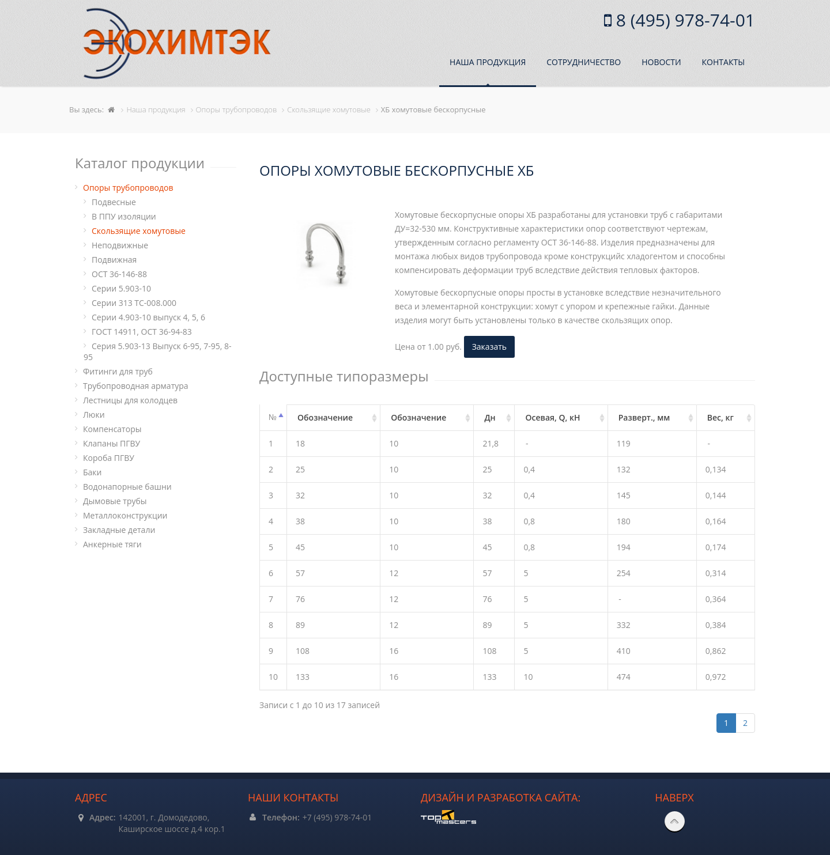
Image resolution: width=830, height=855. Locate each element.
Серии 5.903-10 (121, 288)
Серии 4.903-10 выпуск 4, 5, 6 (148, 317)
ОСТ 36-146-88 (119, 273)
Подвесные (114, 201)
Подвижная (114, 259)
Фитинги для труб (118, 371)
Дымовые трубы (115, 500)
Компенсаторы (112, 428)
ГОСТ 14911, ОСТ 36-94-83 (142, 331)
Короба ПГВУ (108, 457)
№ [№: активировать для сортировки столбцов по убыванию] (273, 416)
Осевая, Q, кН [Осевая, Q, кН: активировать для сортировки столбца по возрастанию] (552, 417)
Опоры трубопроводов (128, 187)
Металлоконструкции (125, 515)
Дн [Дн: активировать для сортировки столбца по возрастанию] (489, 417)
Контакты (723, 61)
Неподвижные (120, 245)
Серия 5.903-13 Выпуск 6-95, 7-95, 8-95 (158, 351)
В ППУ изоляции (124, 216)
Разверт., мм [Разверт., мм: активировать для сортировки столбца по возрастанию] (644, 417)
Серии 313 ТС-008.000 (134, 302)
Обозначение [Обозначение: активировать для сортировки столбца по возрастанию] (325, 417)
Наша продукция (488, 61)
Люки (94, 414)
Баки (92, 472)
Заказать (489, 346)
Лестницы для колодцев (130, 400)
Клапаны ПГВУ (111, 443)
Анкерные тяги (112, 544)
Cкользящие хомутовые (139, 230)
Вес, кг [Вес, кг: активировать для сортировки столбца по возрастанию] (720, 417)
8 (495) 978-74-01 (683, 20)
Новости (661, 61)
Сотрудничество (583, 61)
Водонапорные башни (127, 486)
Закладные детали (119, 529)
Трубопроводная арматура (135, 385)
